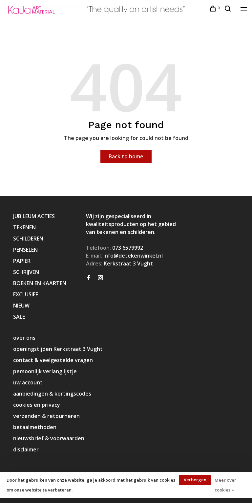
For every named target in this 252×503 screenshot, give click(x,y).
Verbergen (195, 480)
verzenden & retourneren (46, 416)
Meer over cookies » (225, 485)
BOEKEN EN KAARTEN (39, 283)
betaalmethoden (34, 427)
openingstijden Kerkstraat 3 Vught (58, 349)
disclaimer (26, 449)
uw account (28, 382)
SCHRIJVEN (26, 272)
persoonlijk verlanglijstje (45, 371)
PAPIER (22, 260)
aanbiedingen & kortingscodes (52, 393)
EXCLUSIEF (25, 294)
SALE (19, 316)
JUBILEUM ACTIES (34, 216)
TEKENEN (24, 227)
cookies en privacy (36, 404)
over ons (24, 337)
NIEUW (21, 305)
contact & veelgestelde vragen (53, 360)
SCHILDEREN (28, 238)
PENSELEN (25, 249)
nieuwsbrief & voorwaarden (48, 438)
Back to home (126, 156)
